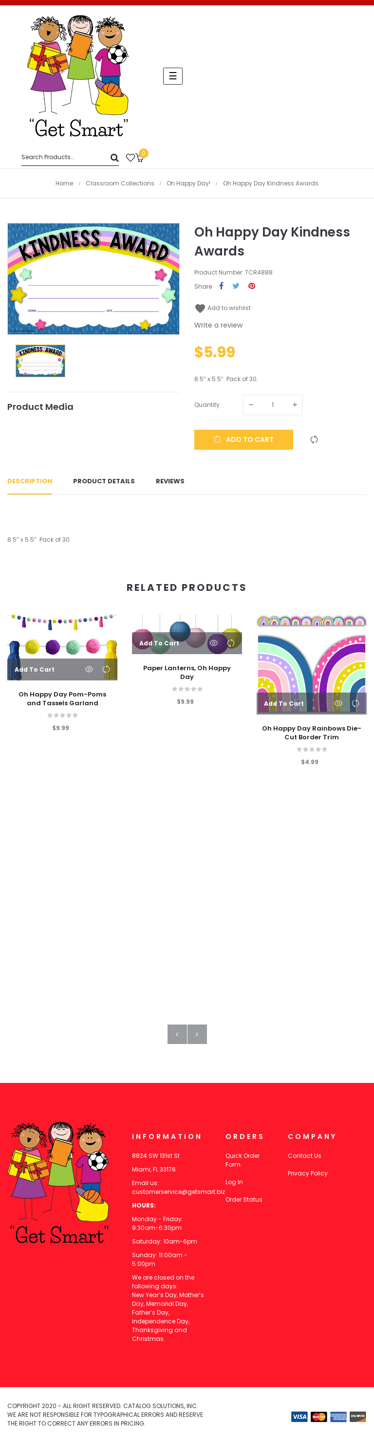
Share (221, 286)
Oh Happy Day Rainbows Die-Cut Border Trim (311, 733)
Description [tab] (29, 481)
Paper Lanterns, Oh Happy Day (187, 672)
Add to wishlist (222, 308)
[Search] (70, 157)
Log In (234, 1182)
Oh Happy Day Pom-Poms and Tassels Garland (62, 699)
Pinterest (251, 286)
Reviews (170, 481)
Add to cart (244, 439)
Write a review (218, 325)
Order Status (243, 1199)
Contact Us (304, 1156)
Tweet (236, 286)
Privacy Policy (308, 1173)
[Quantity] (272, 405)
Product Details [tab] (104, 481)
